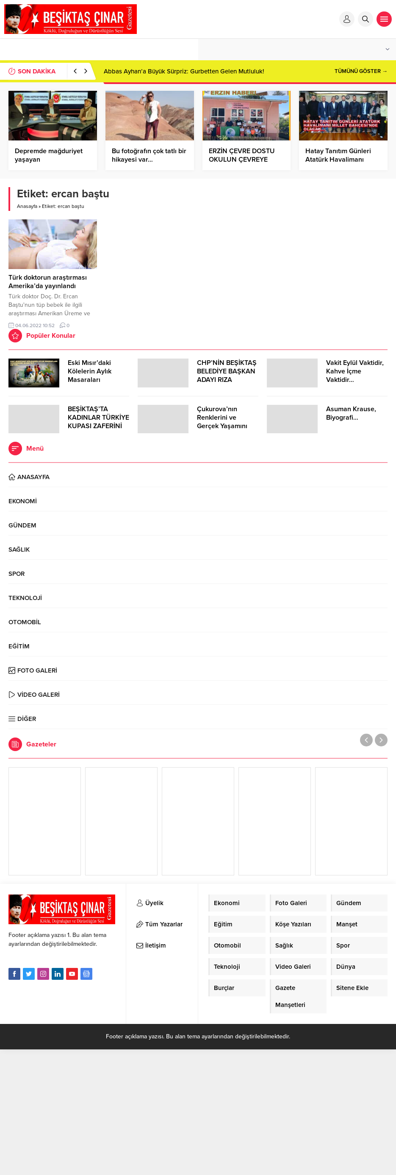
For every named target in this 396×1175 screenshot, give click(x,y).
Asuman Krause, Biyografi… (351, 413)
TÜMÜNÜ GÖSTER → (361, 71)
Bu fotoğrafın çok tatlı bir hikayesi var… (149, 155)
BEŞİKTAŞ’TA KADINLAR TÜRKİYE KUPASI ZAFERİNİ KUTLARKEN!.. (98, 422)
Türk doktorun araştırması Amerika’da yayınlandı (47, 281)
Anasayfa (27, 206)
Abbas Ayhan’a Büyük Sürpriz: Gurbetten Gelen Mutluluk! (184, 71)
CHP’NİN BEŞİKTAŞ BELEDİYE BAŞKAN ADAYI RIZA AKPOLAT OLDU (227, 376)
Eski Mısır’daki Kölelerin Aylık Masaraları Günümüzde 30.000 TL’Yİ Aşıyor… (98, 380)
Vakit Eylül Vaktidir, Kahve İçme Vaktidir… (355, 371)
